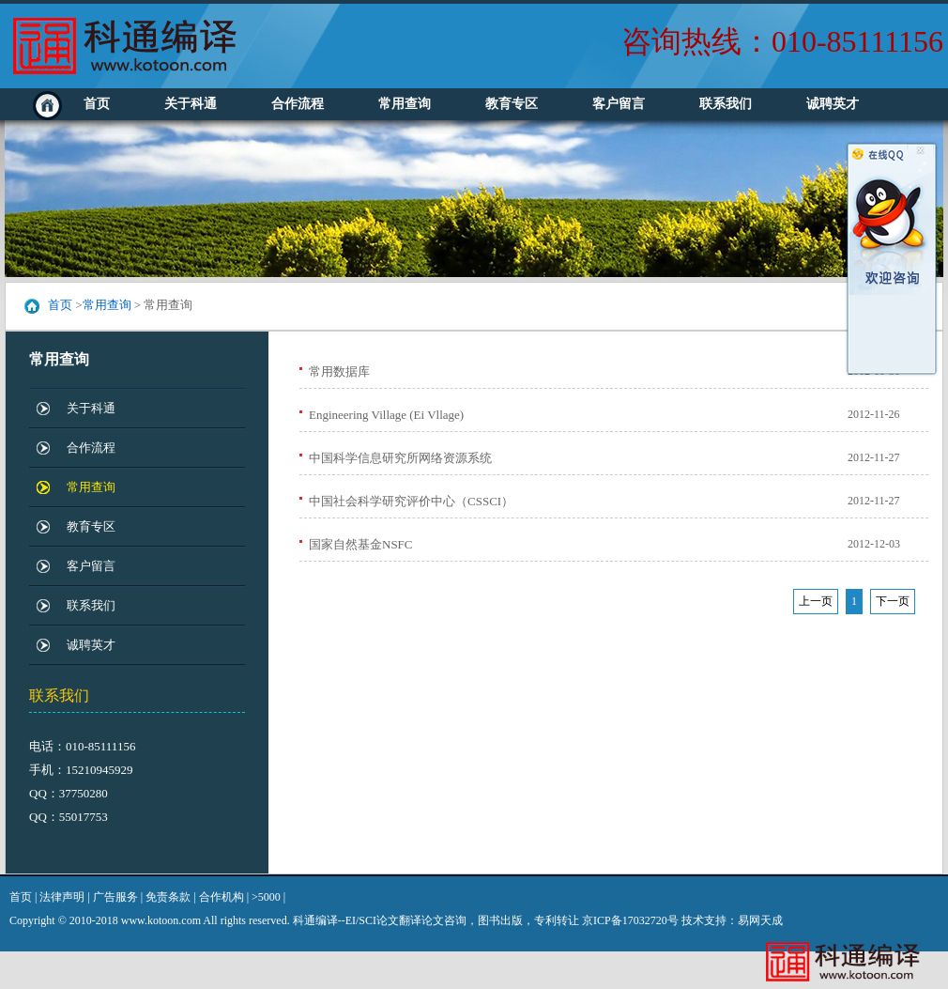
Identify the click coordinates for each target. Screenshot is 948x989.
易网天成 (760, 920)
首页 (97, 104)
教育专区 (511, 104)
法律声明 (61, 897)
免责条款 (168, 897)
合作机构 (221, 897)
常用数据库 (339, 371)
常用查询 (404, 104)
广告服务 (115, 897)
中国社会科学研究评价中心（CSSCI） (411, 501)
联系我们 (725, 104)
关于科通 (190, 104)
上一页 (816, 601)
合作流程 (297, 104)
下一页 (893, 601)
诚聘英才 (832, 104)
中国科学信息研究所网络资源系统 (400, 458)
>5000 (266, 897)
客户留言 (618, 104)
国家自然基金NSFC (361, 544)
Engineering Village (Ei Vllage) (386, 415)
